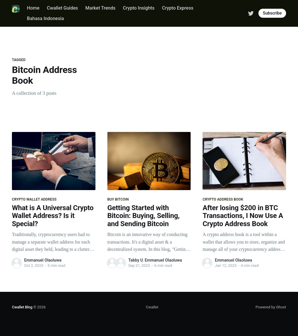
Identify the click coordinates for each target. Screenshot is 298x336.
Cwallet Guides (62, 8)
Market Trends (100, 8)
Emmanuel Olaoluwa (42, 260)
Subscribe (272, 13)
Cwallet (152, 307)
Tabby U (135, 260)
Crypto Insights (139, 8)
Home (33, 8)
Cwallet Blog (22, 307)
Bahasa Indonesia (45, 18)
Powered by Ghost (271, 307)
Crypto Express (177, 8)
